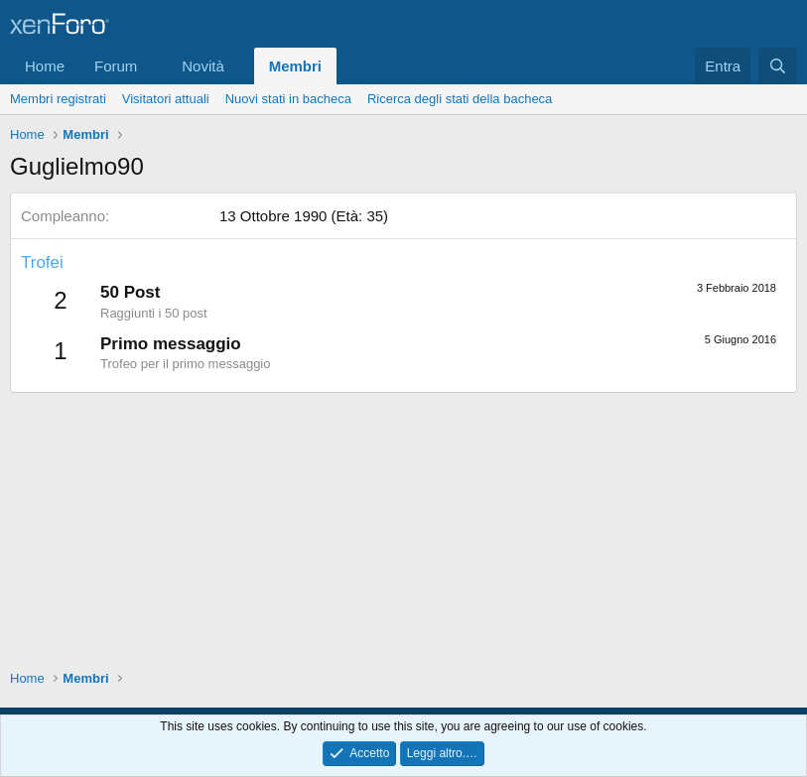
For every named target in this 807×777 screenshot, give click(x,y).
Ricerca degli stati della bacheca (459, 98)
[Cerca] (777, 66)
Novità (203, 66)
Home (45, 66)
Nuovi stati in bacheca (288, 98)
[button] (153, 66)
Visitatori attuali (165, 98)
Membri (295, 66)
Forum (115, 66)
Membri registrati (58, 98)
